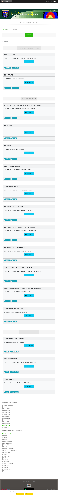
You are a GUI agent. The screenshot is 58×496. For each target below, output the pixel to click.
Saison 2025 (6, 423)
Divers (5, 435)
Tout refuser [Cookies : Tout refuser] (29, 494)
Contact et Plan (52, 6)
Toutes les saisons (8, 405)
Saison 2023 (6, 420)
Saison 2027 (6, 427)
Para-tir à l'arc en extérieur (10, 446)
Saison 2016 (6, 407)
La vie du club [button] (30, 6)
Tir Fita (5, 458)
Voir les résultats (29, 61)
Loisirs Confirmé (7, 441)
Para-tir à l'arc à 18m (8, 448)
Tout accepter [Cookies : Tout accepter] (20, 494)
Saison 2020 (6, 414)
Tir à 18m (5, 467)
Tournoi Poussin (7, 471)
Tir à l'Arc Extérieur (8, 469)
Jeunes (5, 437)
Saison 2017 (6, 408)
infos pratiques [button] (20, 6)
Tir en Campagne (8, 463)
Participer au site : (51, 1)
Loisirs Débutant (7, 443)
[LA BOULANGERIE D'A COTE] (29, 485)
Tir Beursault (6, 456)
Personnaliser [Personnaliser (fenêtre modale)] (38, 494)
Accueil (13, 6)
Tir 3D (5, 454)
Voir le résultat (29, 112)
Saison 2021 (6, 416)
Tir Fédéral (6, 459)
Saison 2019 (6, 412)
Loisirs (5, 439)
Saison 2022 (6, 418)
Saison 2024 (6, 422)
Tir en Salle (6, 465)
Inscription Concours (40, 6)
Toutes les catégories (9, 433)
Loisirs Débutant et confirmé (10, 445)
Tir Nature (6, 461)
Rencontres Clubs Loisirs (10, 450)
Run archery (6, 452)
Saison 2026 (6, 425)
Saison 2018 (6, 410)
